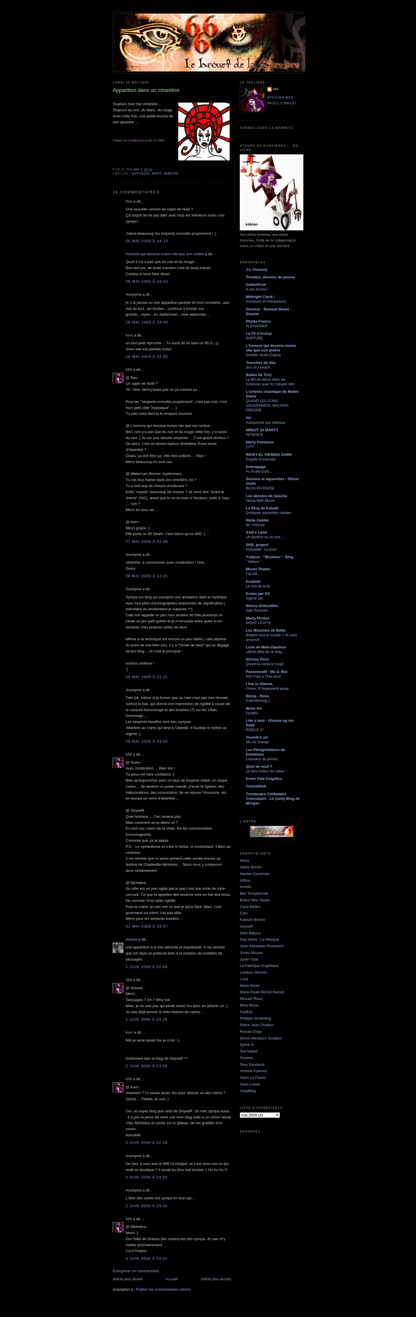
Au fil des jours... (259, 471)
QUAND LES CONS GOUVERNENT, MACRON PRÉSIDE (267, 405)
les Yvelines (255, 525)
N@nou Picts (257, 659)
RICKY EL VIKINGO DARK (269, 454)
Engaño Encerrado (261, 459)
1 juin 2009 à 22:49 (147, 967)
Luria (244, 979)
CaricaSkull (256, 786)
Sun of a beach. (258, 367)
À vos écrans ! (257, 289)
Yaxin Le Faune (253, 1077)
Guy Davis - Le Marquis (259, 939)
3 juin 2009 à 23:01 (147, 1258)
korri (129, 335)
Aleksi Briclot (250, 867)
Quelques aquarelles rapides (268, 513)
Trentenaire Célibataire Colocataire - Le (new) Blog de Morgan (273, 798)
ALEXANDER (257, 326)
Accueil (172, 1279)
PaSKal (246, 1012)
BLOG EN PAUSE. (261, 488)
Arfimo (245, 880)
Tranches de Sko (261, 362)
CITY (250, 447)
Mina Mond (249, 1005)
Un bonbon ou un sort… (265, 537)
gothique (141, 173)
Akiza (244, 860)
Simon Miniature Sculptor (261, 1038)
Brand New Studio (255, 900)
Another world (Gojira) (263, 355)
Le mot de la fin (258, 586)
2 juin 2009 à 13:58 (147, 1066)
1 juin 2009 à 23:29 (147, 1019)
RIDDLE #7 (255, 730)
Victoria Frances (253, 1071)
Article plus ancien (216, 1279)
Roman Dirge (251, 1031)
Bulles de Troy (259, 375)
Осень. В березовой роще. (268, 689)
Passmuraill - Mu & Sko (266, 671)
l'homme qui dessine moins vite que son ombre (165, 254)
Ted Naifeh (249, 1051)
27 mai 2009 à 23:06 (147, 541)
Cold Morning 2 (258, 701)
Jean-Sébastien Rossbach (262, 946)
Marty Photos (258, 618)
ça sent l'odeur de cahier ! (266, 771)
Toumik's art (257, 737)
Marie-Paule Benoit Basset (262, 992)
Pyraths (252, 713)
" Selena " (253, 562)
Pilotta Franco (258, 321)
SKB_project (257, 545)
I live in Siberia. (259, 684)
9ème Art (254, 708)
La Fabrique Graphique (259, 965)
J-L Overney (257, 269)
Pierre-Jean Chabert (257, 1025)
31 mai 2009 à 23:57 (147, 926)
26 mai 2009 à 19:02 (147, 281)
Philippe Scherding (255, 1018)
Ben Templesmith (254, 893)
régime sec (254, 598)
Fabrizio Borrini (252, 920)
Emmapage (256, 467)
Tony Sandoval (252, 1064)
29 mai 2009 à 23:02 (147, 741)
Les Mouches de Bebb (265, 630)
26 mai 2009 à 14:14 (147, 241)
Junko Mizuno (251, 952)
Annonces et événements (266, 301)
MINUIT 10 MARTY (262, 430)
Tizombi (246, 1058)
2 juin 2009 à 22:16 (147, 1142)
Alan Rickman (257, 610)
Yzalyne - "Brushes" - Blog (270, 557)
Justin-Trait (249, 959)
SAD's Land (256, 532)
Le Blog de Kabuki (262, 508)
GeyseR (246, 926)
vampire (171, 173)
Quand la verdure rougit (264, 664)
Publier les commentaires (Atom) (163, 1289)
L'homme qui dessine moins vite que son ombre (271, 347)
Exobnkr (253, 581)
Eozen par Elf (258, 593)
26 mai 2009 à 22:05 (147, 356)
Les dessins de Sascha (266, 496)
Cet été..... (254, 574)
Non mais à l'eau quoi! (263, 676)
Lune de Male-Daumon (266, 647)
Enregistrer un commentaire (136, 1271)
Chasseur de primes (262, 759)
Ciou (244, 913)
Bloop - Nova (257, 696)
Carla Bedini (250, 906)
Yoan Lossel (250, 1084)
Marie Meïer (250, 985)
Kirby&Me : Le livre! (261, 549)
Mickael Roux (251, 998)
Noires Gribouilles (262, 606)
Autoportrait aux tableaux (265, 423)
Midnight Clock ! (260, 297)
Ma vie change (257, 742)
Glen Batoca (250, 933)
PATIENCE (254, 435)
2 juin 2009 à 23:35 (147, 1177)
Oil (248, 418)
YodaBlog (248, 1091)
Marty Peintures (260, 442)
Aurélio (245, 887)
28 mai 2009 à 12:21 (147, 576)
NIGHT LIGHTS (258, 623)
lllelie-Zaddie (257, 520)
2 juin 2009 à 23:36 (147, 1206)
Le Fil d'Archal (259, 333)
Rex (129, 201)
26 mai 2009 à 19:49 (147, 322)
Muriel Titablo (258, 569)
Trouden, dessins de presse (270, 277)
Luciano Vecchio (253, 972)
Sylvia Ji (247, 1044)
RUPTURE (254, 338)
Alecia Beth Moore (260, 501)
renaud (131, 939)
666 (129, 369)
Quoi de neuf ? (259, 766)
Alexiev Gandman (255, 874)
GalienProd (256, 284)
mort (156, 173)
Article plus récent (127, 1279)
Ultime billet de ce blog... (265, 652)
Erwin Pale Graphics (264, 778)
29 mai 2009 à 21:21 (147, 677)
